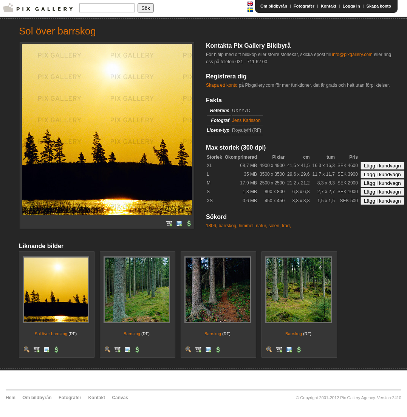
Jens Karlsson (246, 120)
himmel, (247, 225)
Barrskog (132, 333)
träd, (286, 225)
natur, (261, 225)
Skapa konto (379, 6)
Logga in (351, 6)
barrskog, (227, 225)
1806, (211, 225)
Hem (10, 397)
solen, (274, 225)
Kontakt (328, 6)
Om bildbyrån (273, 6)
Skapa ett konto (221, 85)
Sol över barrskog (51, 333)
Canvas (120, 397)
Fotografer (304, 6)
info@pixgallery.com (352, 54)
